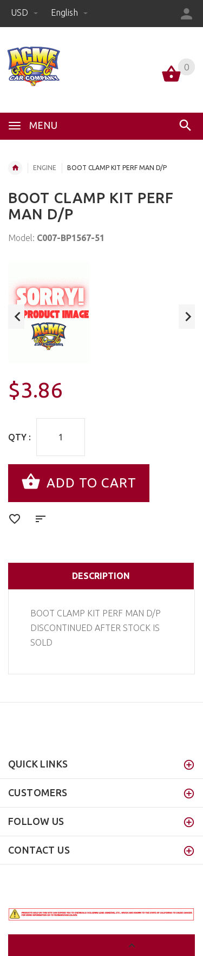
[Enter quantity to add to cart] (60, 437)
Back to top (101, 947)
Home (15, 168)
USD (25, 12)
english (69, 12)
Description (101, 576)
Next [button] (187, 316)
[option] (101, 312)
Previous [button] (16, 316)
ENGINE (44, 167)
